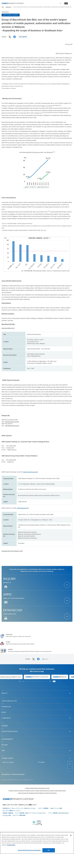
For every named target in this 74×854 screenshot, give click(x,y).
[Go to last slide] (20, 681)
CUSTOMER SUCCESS (9, 701)
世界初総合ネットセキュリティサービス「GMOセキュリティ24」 (19, 808)
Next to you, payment (8, 762)
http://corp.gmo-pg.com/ (12, 421)
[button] (37, 693)
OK (49, 850)
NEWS (4, 712)
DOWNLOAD (6, 707)
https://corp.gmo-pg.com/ (30, 472)
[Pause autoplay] (54, 681)
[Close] (71, 835)
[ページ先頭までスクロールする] (70, 766)
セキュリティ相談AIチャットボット (12, 810)
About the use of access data (18, 774)
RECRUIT (5, 745)
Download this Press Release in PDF (12, 551)
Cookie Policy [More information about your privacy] (11, 845)
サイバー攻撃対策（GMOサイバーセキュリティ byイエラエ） (30, 813)
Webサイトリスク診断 (56, 808)
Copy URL (24, 36)
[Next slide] (50, 681)
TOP (3, 7)
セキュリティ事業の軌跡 (19, 815)
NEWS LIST (8, 7)
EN (66, 3)
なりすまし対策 (7, 815)
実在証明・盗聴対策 (8, 813)
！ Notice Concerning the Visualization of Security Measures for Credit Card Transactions (37, 793)
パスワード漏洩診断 (43, 808)
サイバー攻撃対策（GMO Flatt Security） (58, 813)
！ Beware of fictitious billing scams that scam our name (37, 788)
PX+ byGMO (41, 762)
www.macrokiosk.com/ (8, 328)
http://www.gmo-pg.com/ (12, 425)
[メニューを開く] (70, 3)
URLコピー (45, 659)
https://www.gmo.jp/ (22, 508)
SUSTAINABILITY (7, 739)
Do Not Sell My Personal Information (29, 850)
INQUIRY (5, 726)
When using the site (6, 774)
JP (60, 3)
